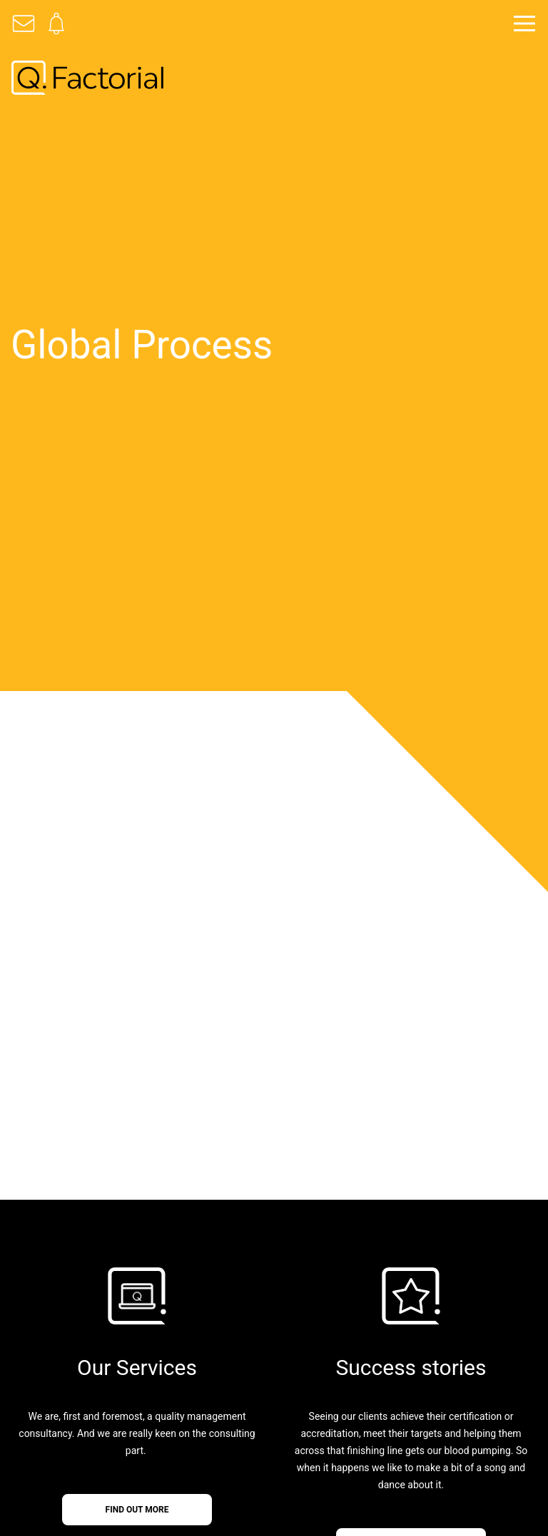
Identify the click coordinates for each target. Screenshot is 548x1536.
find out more (137, 1510)
